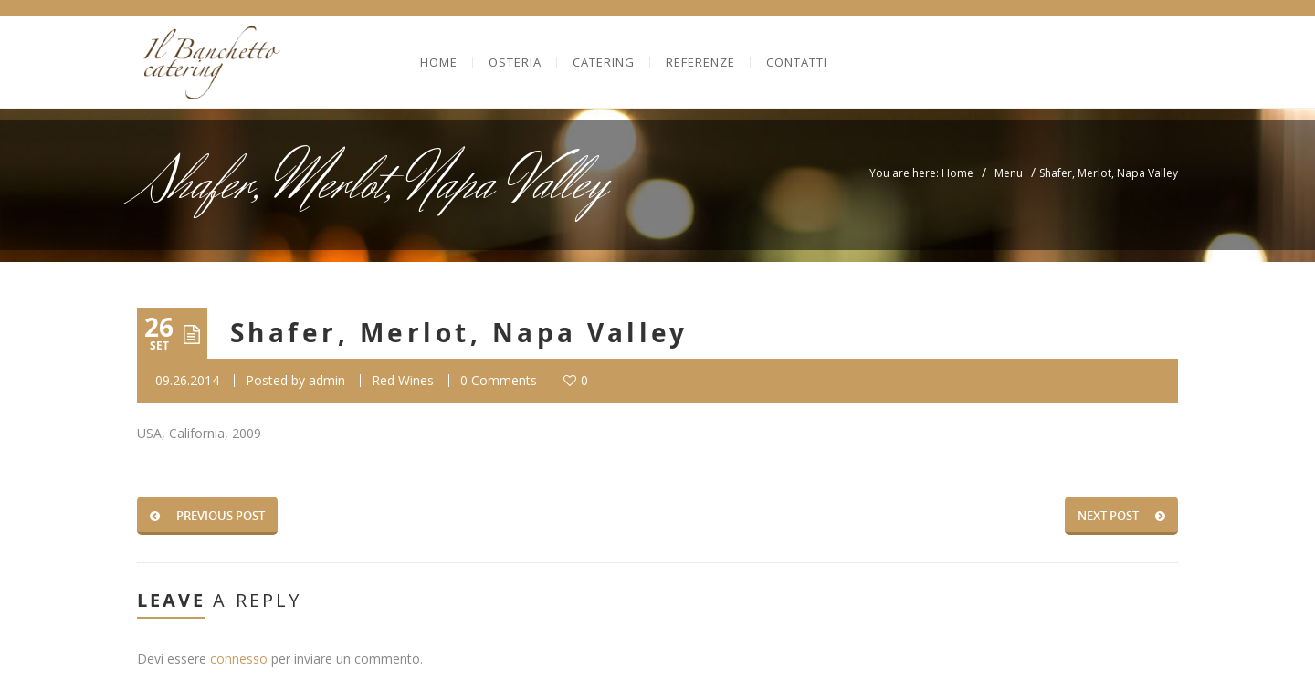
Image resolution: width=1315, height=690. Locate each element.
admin (327, 380)
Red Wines (403, 380)
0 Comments (498, 380)
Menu (1008, 173)
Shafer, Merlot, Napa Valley (459, 332)
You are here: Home (921, 173)
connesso (239, 658)
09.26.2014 (187, 380)
